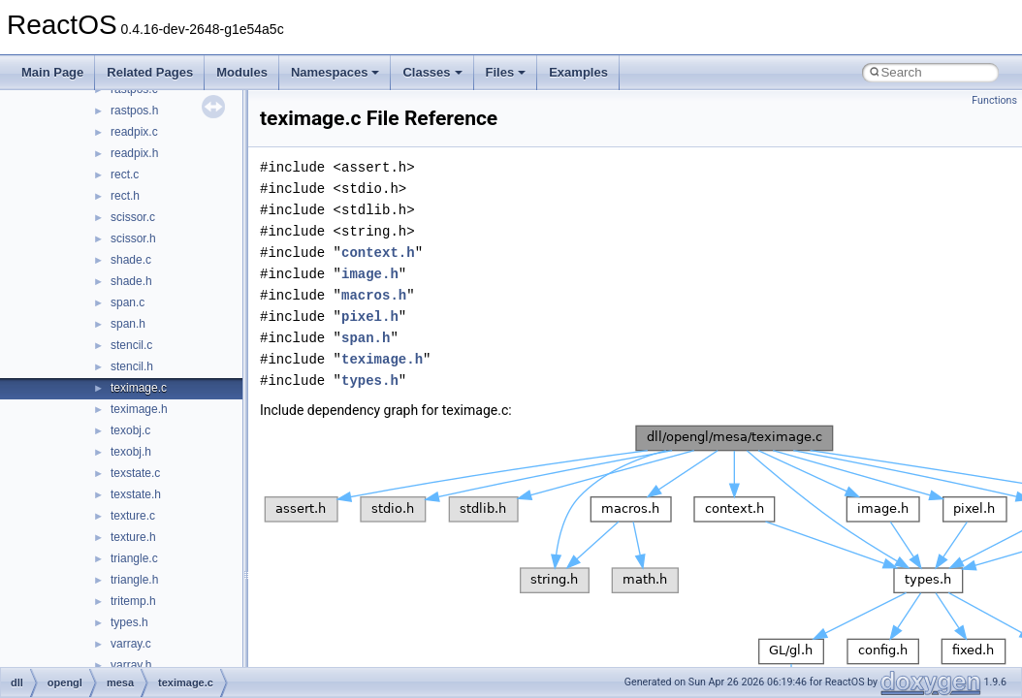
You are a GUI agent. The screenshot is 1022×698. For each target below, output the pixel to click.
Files (506, 72)
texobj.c (130, 430)
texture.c (133, 516)
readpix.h (134, 153)
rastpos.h (134, 110)
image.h (370, 274)
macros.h (373, 295)
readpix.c (134, 132)
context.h (378, 252)
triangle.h (134, 580)
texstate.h (136, 494)
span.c (127, 302)
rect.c (125, 174)
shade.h (131, 281)
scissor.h (133, 238)
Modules (242, 72)
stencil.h (132, 366)
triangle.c (134, 558)
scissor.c (133, 217)
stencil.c (131, 345)
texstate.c (135, 473)
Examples (578, 72)
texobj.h (131, 452)
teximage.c (139, 388)
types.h (129, 622)
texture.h (133, 537)
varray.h (131, 665)
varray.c (131, 643)
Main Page (52, 72)
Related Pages (150, 72)
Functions (994, 100)
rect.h (125, 196)
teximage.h (139, 409)
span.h (128, 324)
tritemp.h (133, 601)
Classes (432, 72)
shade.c (131, 260)
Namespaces (335, 72)
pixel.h (370, 316)
